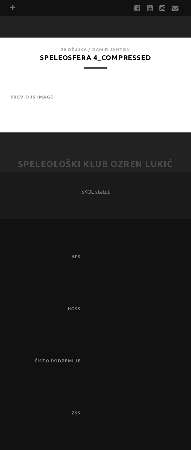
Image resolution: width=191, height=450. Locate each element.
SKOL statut (95, 192)
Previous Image (32, 97)
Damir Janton (111, 49)
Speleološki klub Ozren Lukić (95, 164)
